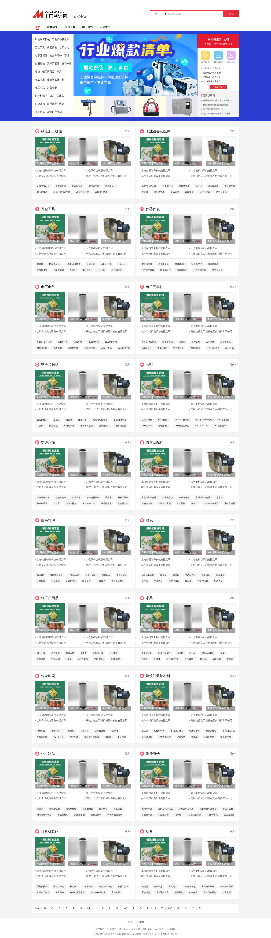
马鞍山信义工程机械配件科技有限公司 (106, 176)
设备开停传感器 (149, 342)
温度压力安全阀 (149, 186)
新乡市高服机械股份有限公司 (216, 113)
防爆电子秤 (165, 270)
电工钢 (145, 731)
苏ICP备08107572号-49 (166, 934)
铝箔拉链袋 (100, 731)
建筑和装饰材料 (55, 79)
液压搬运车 (106, 503)
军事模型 (146, 892)
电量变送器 (195, 348)
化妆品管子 (56, 731)
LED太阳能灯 (224, 419)
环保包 (176, 575)
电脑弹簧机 (54, 264)
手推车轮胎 (230, 503)
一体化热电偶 (212, 348)
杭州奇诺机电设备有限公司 (51, 176)
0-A (37, 908)
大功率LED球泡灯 (203, 419)
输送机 (199, 186)
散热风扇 (175, 192)
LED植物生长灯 (182, 425)
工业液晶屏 (163, 814)
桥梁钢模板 (211, 731)
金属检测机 (163, 264)
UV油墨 (115, 731)
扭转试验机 (182, 270)
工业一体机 (212, 814)
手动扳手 (122, 264)
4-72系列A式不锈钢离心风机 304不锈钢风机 (116, 163)
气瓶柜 (145, 659)
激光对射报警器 (100, 419)
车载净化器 (184, 497)
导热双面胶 (98, 653)
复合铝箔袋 (42, 737)
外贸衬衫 (106, 575)
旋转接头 (86, 270)
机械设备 (52, 26)
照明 (66, 55)
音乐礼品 (116, 892)
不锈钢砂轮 (116, 270)
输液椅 (203, 659)
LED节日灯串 (201, 425)
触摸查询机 (90, 348)
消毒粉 (178, 814)
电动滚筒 (189, 192)
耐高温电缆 (42, 348)
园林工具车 (123, 497)
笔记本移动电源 (98, 892)
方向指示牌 (69, 425)
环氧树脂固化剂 (114, 814)
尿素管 (219, 497)
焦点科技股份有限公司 (120, 934)
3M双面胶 (115, 659)
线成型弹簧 (42, 270)
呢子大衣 (86, 581)
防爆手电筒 (147, 419)
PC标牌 (40, 575)
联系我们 (112, 929)
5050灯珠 (146, 348)
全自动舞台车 (43, 497)
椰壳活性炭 (54, 809)
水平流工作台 (43, 892)
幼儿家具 (217, 659)
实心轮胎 (181, 503)
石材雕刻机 (77, 186)
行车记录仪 (167, 497)
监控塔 (56, 419)
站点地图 (135, 929)
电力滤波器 (178, 348)
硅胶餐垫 (55, 653)
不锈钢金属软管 (73, 264)
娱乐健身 (52, 103)
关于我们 (100, 929)
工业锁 (40, 425)
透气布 (145, 581)
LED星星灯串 (220, 425)
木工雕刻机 (61, 186)
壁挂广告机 (228, 809)
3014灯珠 (229, 348)
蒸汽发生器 (221, 192)
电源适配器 (94, 342)
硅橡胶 (40, 809)
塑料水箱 (70, 653)
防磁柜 (230, 659)
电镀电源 (57, 348)
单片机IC (195, 342)
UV (170, 908)
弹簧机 (40, 264)
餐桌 (222, 653)
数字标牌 (55, 659)
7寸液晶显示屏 (194, 814)
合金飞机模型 (210, 892)
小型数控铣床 (82, 192)
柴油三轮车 (61, 497)
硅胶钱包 (206, 575)
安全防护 (105, 26)
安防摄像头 (42, 419)
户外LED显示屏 (182, 419)
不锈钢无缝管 (177, 731)
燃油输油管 (147, 503)
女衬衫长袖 (71, 581)
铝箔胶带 (41, 659)
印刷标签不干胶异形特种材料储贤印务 (50, 163)
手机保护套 (42, 886)
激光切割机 (159, 192)
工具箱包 (158, 581)
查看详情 (218, 87)
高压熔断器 (225, 342)
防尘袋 (163, 575)
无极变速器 (58, 270)
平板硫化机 (110, 186)
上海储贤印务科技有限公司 (51, 170)
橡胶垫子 (103, 809)
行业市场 (80, 16)
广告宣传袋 (202, 581)
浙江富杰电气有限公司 (213, 109)
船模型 (145, 886)
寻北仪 (182, 342)
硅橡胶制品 (87, 809)
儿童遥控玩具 (162, 892)
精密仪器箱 (174, 581)
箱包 (37, 71)
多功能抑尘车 (88, 503)
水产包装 (74, 737)
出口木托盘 (71, 503)
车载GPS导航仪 (44, 342)
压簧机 (73, 270)
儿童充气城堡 (189, 886)
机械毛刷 (91, 264)
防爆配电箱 (63, 342)
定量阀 (145, 192)
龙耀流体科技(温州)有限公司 (216, 105)
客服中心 (123, 929)
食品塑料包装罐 (91, 737)
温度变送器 (167, 342)
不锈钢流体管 (164, 737)
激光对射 (82, 419)
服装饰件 (66, 63)
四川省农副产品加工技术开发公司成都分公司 (224, 100)
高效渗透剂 (79, 814)
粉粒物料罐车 (93, 497)
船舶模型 (179, 892)
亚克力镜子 (96, 814)
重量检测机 (147, 264)
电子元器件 (41, 55)
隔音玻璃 (181, 737)
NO (125, 908)
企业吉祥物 (121, 575)
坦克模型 (226, 892)
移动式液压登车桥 (61, 192)
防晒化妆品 (99, 659)
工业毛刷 (101, 270)
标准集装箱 (42, 503)
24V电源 (78, 342)
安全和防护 (56, 55)
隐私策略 (147, 929)
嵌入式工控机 (105, 886)
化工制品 (40, 87)
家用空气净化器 (186, 809)
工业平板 (60, 892)
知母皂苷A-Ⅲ (43, 186)
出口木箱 (122, 737)
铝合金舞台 (83, 659)
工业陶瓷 (113, 653)
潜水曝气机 (230, 186)
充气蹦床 (173, 886)
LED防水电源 (111, 342)
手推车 (108, 497)
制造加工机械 (42, 39)
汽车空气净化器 (211, 503)
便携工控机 (123, 886)
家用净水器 (147, 809)
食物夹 (83, 653)
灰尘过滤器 (229, 814)
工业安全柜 (147, 653)
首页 (37, 26)
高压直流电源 (124, 348)
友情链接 (171, 929)
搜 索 (231, 13)
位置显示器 (217, 270)
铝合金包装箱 (148, 575)
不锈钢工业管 (228, 731)
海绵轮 (180, 653)
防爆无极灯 (163, 425)
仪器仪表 (52, 47)
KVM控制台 (87, 886)
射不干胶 (41, 653)
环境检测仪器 (199, 270)
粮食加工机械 (86, 425)
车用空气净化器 (203, 497)
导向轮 (188, 581)
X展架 (68, 659)
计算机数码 (41, 95)
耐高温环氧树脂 (44, 814)
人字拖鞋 (41, 581)
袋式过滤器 (205, 192)
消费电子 (52, 87)
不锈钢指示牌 (119, 419)
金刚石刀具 (106, 264)
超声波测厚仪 (148, 270)
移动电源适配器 (77, 892)
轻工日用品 (48, 71)
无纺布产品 (190, 575)
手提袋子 (220, 575)
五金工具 (70, 26)
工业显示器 (147, 814)
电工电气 (87, 26)
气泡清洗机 (167, 186)
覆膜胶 (71, 731)
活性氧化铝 (71, 809)
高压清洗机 (184, 186)
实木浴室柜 (194, 731)
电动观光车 (123, 503)
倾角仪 (194, 503)
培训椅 (192, 653)
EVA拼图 (193, 892)
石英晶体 (210, 342)
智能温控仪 (196, 264)
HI (88, 908)
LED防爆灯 (147, 425)
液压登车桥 (94, 186)
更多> (128, 131)
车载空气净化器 (149, 497)
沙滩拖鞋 (55, 581)
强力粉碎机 (42, 192)
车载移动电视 (164, 503)
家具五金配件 (164, 653)
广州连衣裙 (74, 575)
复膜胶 (108, 737)
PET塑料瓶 (58, 737)
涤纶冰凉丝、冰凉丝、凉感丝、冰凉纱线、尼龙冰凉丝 (83, 163)
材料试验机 (180, 264)
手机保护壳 (58, 886)
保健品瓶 (84, 731)
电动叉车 (76, 497)
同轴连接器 (162, 348)
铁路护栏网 (225, 737)
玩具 (52, 95)
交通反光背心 (117, 581)
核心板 (73, 886)
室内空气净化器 (165, 809)
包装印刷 (40, 79)
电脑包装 (41, 731)
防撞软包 (53, 425)
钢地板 (194, 737)
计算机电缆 (73, 348)
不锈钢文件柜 (172, 659)
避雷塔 (69, 419)
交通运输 (40, 63)
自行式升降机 (101, 192)
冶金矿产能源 (54, 111)
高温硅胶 (117, 809)
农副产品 (40, 111)
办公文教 (40, 103)
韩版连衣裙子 (56, 575)
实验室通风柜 (208, 653)
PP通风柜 (189, 659)
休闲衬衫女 (90, 575)
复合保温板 (147, 737)
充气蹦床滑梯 (226, 886)
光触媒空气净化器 (208, 809)
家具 (59, 71)
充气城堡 (158, 886)
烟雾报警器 (121, 425)
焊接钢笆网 (159, 731)
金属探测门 (104, 425)
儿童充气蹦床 (208, 886)
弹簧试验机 (213, 264)
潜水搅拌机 (213, 186)
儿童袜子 (101, 581)
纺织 (61, 103)
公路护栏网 (209, 737)
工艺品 (60, 95)
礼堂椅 (157, 659)
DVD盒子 (218, 581)
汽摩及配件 (53, 63)
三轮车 (56, 503)
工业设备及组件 (60, 39)
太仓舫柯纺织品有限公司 (99, 170)
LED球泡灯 (163, 419)
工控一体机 (106, 348)
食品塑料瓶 (63, 814)
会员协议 (159, 929)
